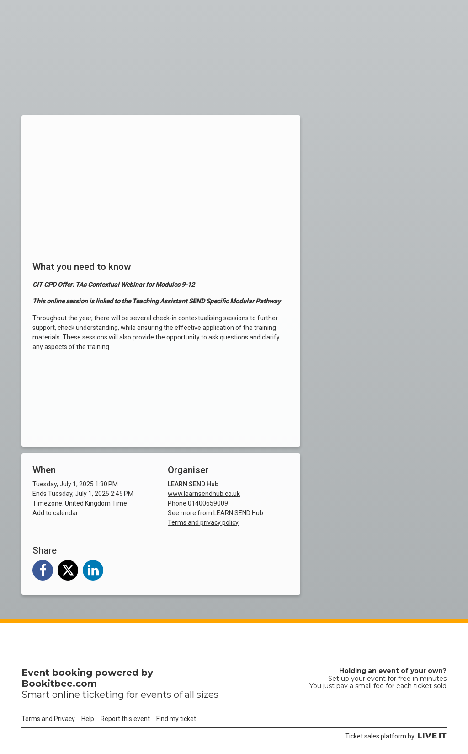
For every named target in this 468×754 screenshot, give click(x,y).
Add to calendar (55, 513)
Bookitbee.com (59, 683)
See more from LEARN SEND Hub (215, 513)
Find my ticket (176, 718)
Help (87, 718)
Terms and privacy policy (203, 522)
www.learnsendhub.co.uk (204, 493)
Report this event (125, 718)
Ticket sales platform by (396, 736)
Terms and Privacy (48, 718)
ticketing (103, 694)
